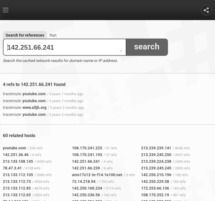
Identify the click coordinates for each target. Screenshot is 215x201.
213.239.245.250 (156, 154)
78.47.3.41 (12, 168)
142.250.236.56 (86, 195)
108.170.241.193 (87, 154)
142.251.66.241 (64, 47)
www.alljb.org (24, 107)
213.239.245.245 (156, 168)
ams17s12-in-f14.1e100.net (97, 175)
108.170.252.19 (155, 195)
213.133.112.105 (18, 175)
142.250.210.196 (156, 175)
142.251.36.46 (16, 154)
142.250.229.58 (155, 181)
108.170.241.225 (87, 148)
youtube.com (24, 94)
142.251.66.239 (86, 168)
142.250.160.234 (87, 188)
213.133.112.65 (17, 195)
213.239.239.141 (156, 148)
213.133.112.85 (17, 188)
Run (53, 35)
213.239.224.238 (156, 161)
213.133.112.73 (17, 181)
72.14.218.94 (83, 181)
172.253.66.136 (155, 188)
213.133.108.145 (18, 161)
